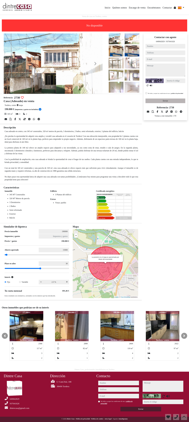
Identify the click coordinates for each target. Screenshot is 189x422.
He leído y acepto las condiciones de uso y (165, 93)
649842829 (160, 41)
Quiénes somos (119, 7)
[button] (5, 336)
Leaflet (116, 297)
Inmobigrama (123, 419)
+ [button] (76, 232)
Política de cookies (97, 419)
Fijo (8, 282)
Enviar (165, 101)
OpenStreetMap (125, 297)
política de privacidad (177, 93)
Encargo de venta (137, 7)
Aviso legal (108, 419)
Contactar (167, 7)
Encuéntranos (154, 7)
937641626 (170, 41)
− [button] (76, 236)
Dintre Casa (71, 419)
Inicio (107, 7)
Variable (25, 282)
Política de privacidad (83, 419)
